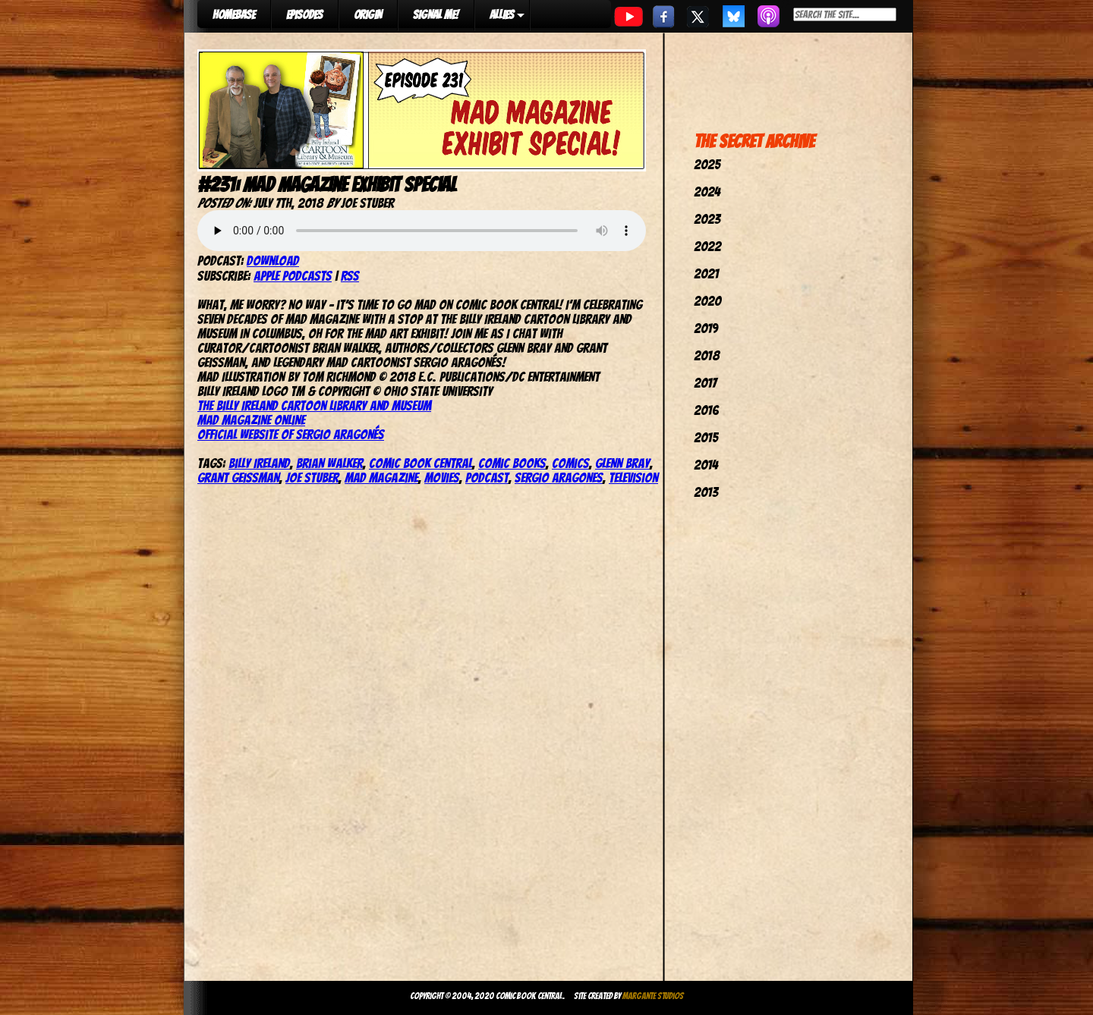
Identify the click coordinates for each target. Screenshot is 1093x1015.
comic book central (420, 463)
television (633, 477)
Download (273, 260)
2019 (706, 328)
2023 (707, 219)
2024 (707, 191)
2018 (707, 355)
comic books (512, 463)
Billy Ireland (259, 463)
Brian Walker (329, 463)
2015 (706, 437)
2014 (706, 464)
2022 (707, 246)
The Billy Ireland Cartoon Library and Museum (314, 405)
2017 (705, 383)
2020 (707, 301)
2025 (707, 164)
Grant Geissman (238, 477)
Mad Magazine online (251, 420)
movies (441, 477)
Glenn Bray (622, 463)
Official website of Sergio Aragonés (290, 434)
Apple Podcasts (293, 276)
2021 (706, 273)
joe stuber (312, 477)
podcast (487, 477)
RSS (350, 276)
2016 (706, 410)
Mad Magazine (381, 477)
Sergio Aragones (559, 477)
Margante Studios (653, 996)
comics (570, 463)
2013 (706, 492)
